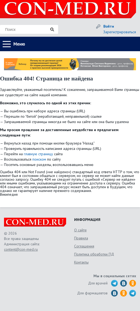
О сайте (80, 230)
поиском (39, 159)
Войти (108, 26)
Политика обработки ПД (94, 254)
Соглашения (84, 246)
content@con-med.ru (21, 249)
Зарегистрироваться (119, 31)
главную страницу (38, 153)
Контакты (81, 262)
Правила (81, 238)
